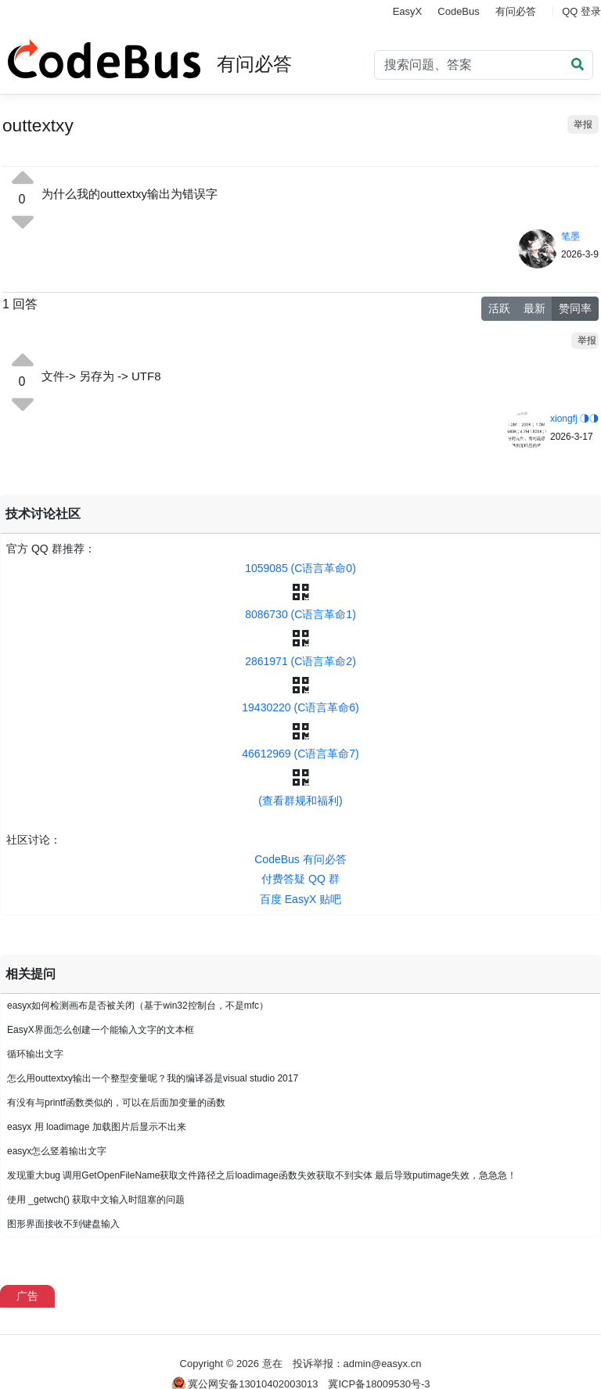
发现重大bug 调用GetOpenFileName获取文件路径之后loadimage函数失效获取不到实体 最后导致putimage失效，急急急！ (261, 1175)
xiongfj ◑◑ (574, 418)
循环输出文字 (35, 1054)
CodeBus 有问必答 (300, 859)
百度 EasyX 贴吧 (300, 899)
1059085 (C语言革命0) (300, 568)
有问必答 (515, 11)
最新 (534, 308)
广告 (27, 1296)
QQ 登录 (581, 11)
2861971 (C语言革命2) (300, 661)
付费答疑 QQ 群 (300, 879)
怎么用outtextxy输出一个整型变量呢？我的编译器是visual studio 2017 (152, 1078)
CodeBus (458, 11)
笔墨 (570, 236)
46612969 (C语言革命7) (300, 753)
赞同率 (575, 308)
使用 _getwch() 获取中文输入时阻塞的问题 (96, 1199)
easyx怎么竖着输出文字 (56, 1151)
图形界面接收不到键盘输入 (63, 1223)
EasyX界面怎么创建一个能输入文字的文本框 (100, 1029)
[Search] (483, 65)
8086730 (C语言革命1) (300, 614)
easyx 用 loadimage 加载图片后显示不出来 (96, 1126)
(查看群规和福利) (300, 800)
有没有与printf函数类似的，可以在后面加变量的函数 (116, 1102)
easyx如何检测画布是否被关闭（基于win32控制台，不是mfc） (137, 1005)
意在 (272, 1363)
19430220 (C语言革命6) (300, 707)
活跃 (499, 308)
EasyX (408, 11)
